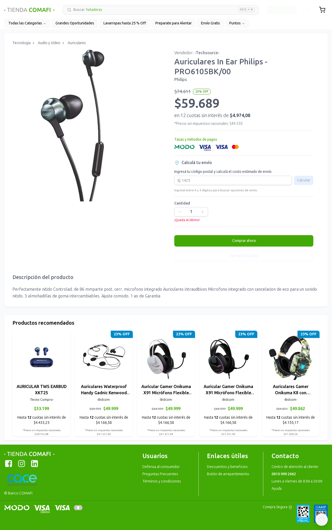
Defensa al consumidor (161, 467)
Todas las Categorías (27, 23)
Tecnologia (21, 43)
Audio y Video (49, 43)
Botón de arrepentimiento (228, 474)
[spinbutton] (191, 211)
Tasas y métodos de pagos (195, 139)
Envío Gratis (210, 23)
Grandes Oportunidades (75, 23)
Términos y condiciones (161, 481)
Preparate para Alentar (173, 23)
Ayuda (277, 488)
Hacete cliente (282, 10)
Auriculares (77, 43)
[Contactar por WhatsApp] (321, 519)
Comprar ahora (244, 241)
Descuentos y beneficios (227, 467)
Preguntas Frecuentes (160, 474)
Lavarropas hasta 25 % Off (124, 23)
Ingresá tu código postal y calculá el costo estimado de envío (223, 172)
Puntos (237, 23)
